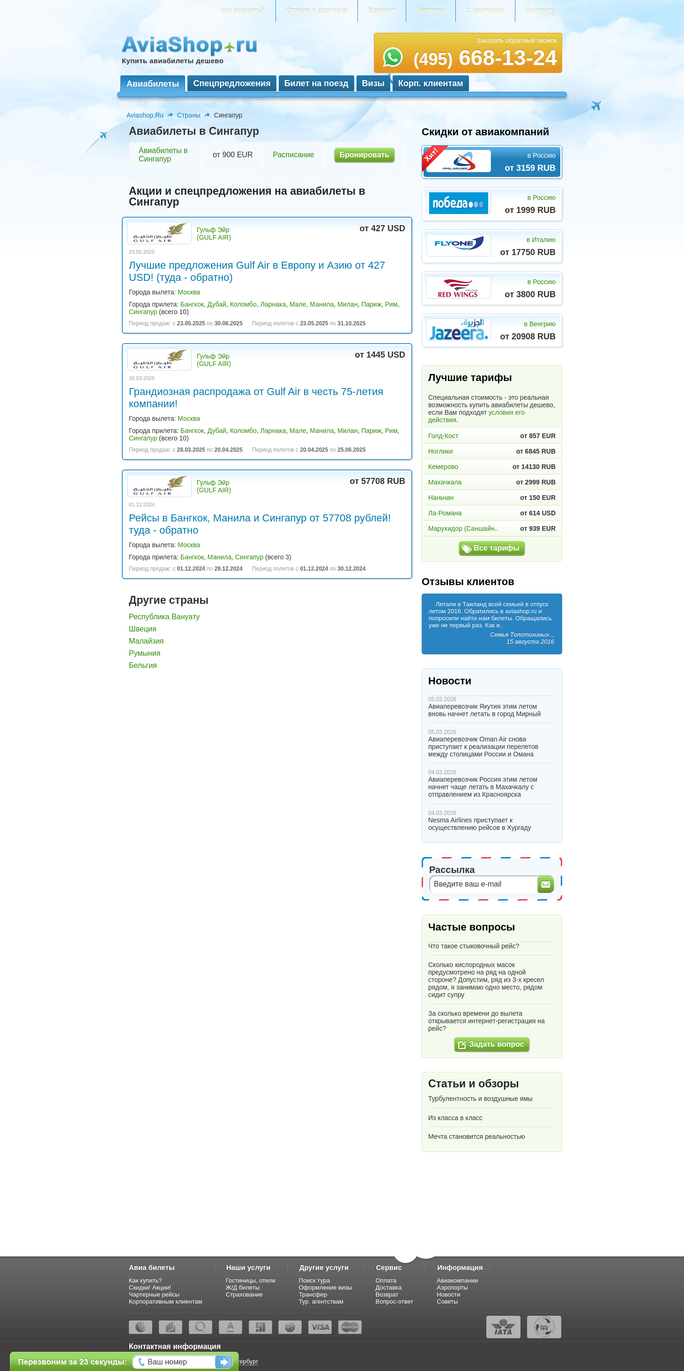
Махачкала (444, 482)
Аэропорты (452, 1287)
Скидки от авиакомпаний (485, 132)
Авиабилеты (152, 83)
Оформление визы (325, 1287)
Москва (189, 292)
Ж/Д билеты (243, 1287)
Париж (371, 304)
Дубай (217, 304)
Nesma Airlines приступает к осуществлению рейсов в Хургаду (479, 823)
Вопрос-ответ (395, 1301)
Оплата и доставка (316, 11)
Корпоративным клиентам (165, 1301)
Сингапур (143, 311)
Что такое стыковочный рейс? (473, 946)
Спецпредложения (231, 83)
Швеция (142, 629)
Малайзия (146, 641)
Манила (322, 304)
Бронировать (364, 155)
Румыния (144, 653)
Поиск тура (314, 1280)
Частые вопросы (471, 927)
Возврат (381, 11)
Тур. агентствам (321, 1301)
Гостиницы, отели (250, 1280)
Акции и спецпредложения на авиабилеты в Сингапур (247, 196)
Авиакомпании (457, 1280)
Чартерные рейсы (154, 1294)
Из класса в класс (455, 1118)
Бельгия (143, 665)
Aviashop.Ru (145, 115)
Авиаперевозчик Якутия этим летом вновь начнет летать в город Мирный (484, 710)
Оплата (386, 1280)
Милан (347, 304)
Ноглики (440, 451)
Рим (391, 304)
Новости (449, 681)
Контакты (541, 11)
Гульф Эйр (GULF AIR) (214, 233)
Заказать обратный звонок (516, 40)
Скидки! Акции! (150, 1287)
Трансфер (313, 1294)
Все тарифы (497, 548)
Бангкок (192, 304)
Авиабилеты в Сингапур (163, 155)
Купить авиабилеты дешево (172, 61)
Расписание (293, 155)
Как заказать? (243, 11)
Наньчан (441, 497)
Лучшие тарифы (470, 377)
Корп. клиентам (430, 83)
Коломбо (243, 304)
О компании (485, 11)
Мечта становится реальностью (476, 1136)
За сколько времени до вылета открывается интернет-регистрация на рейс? (486, 1021)
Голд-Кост (443, 436)
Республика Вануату (164, 617)
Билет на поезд (316, 83)
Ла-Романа (444, 513)
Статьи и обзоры (473, 1084)
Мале (298, 304)
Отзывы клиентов (468, 581)
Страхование (244, 1294)
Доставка (389, 1287)
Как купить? (145, 1280)
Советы (447, 1301)
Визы (373, 83)
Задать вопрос (496, 1044)
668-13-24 (485, 57)
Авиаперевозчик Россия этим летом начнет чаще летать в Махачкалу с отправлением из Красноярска (482, 787)
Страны (189, 115)
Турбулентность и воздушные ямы (480, 1098)
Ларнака (273, 304)
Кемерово (443, 466)
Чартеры (430, 11)
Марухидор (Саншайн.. (463, 528)
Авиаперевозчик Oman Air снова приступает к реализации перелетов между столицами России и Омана (483, 746)
